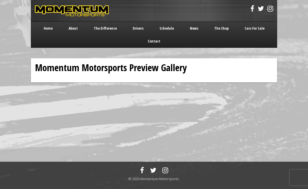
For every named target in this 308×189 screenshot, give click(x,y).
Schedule (167, 28)
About (73, 28)
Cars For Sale (255, 28)
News (194, 28)
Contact (154, 41)
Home (48, 28)
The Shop (221, 28)
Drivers (138, 28)
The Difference (105, 28)
